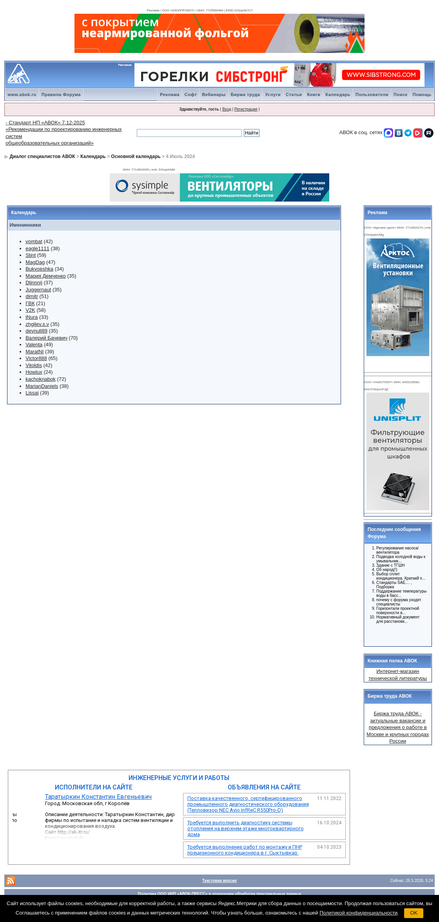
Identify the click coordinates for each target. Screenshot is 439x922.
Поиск (401, 94)
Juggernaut (38, 290)
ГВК (29, 303)
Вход (226, 109)
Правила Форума (61, 94)
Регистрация (245, 109)
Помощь (422, 94)
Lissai (31, 393)
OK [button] (413, 913)
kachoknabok (40, 379)
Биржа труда (245, 94)
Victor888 (36, 358)
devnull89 (36, 331)
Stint (30, 255)
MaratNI (34, 352)
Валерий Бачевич (46, 338)
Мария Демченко (45, 276)
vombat (33, 241)
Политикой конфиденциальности (358, 913)
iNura (31, 317)
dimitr (31, 296)
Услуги (273, 94)
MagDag (35, 262)
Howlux (33, 372)
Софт (191, 94)
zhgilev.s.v (37, 324)
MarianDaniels (41, 386)
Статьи (294, 94)
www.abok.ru (21, 94)
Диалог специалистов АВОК (42, 156)
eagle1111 (37, 248)
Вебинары (213, 94)
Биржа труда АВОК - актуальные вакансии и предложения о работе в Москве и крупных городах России (397, 727)
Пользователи (372, 94)
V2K (30, 310)
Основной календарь (135, 156)
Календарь (337, 94)
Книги (313, 94)
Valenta (33, 344)
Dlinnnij (33, 283)
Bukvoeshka (39, 269)
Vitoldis (33, 365)
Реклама (170, 94)
